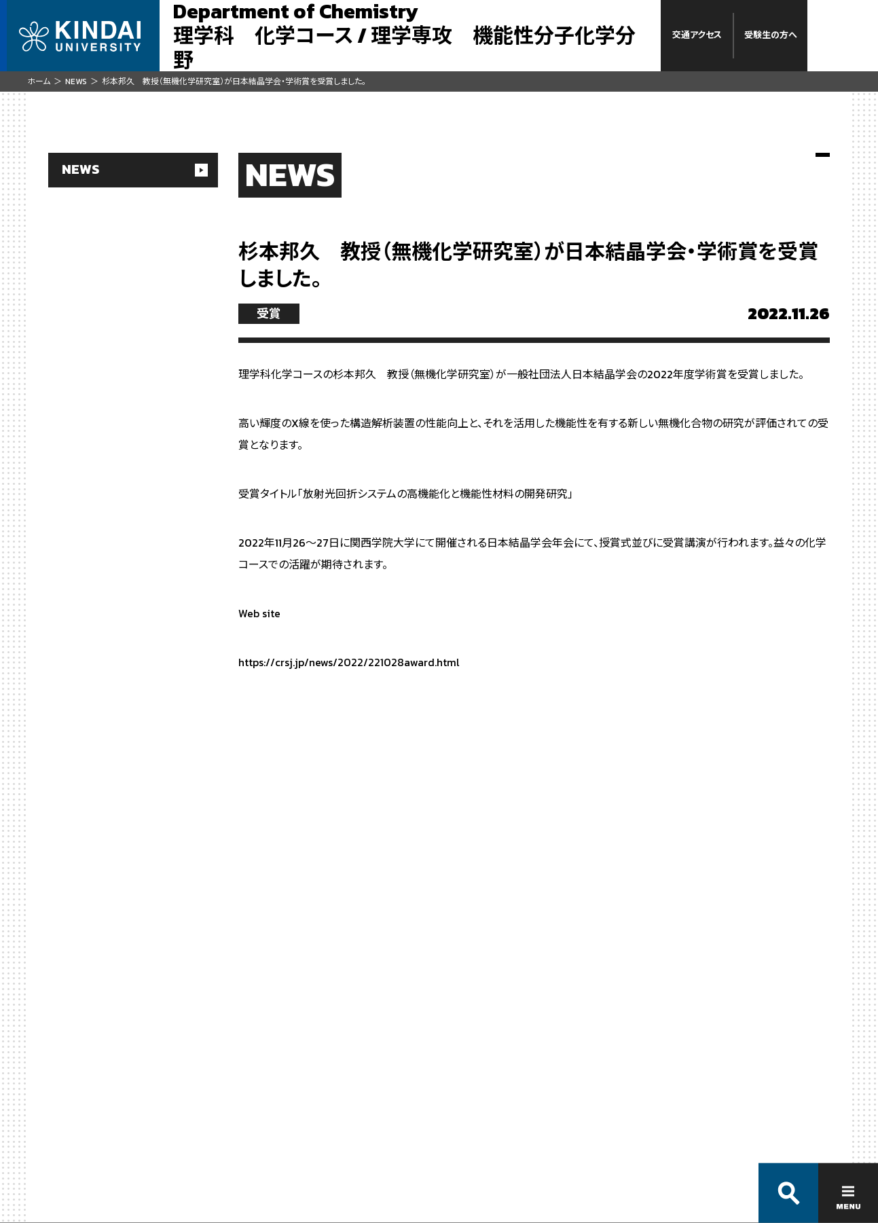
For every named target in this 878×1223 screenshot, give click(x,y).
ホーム (38, 81)
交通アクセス (697, 35)
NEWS (76, 81)
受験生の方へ (770, 35)
